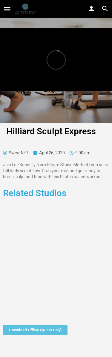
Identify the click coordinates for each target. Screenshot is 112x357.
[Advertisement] (56, 260)
